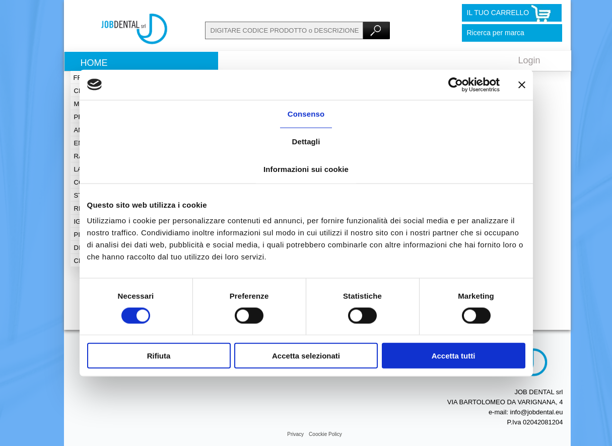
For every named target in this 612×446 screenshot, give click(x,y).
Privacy (295, 434)
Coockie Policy (325, 434)
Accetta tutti (453, 355)
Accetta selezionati (306, 355)
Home (94, 63)
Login (529, 60)
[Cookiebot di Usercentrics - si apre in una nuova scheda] (456, 84)
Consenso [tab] (306, 113)
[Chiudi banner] (521, 84)
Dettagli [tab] (306, 141)
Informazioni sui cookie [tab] (306, 168)
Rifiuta (159, 355)
